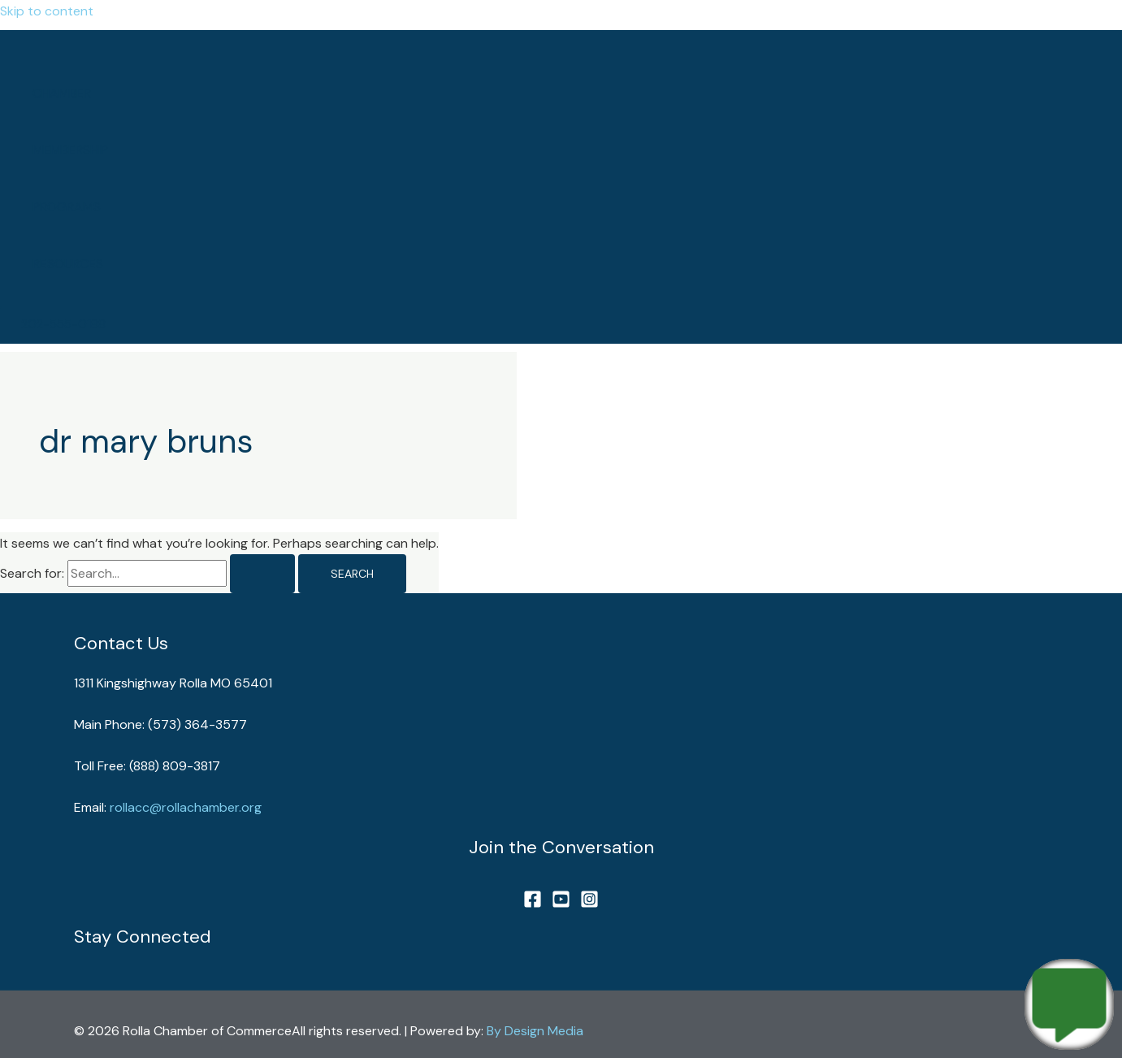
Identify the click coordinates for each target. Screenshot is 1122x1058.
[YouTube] (561, 904)
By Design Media (535, 1030)
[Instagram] (589, 904)
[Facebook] (532, 904)
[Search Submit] (262, 573)
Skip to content (46, 11)
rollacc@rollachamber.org (186, 807)
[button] (63, 325)
